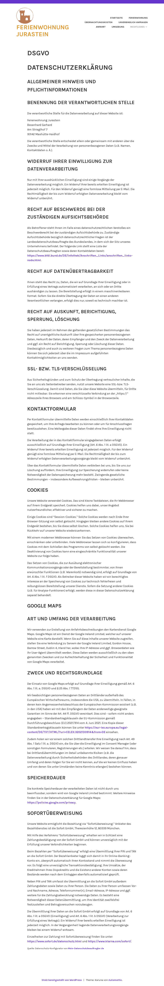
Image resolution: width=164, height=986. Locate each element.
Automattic (116, 979)
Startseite (116, 17)
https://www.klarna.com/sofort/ (112, 941)
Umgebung (118, 26)
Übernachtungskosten (98, 22)
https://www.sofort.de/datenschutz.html (55, 941)
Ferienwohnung (138, 17)
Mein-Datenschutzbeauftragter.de (87, 948)
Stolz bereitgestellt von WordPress (61, 979)
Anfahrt (101, 26)
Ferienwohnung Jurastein (45, 30)
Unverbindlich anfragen (133, 22)
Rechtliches (137, 26)
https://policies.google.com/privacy (52, 802)
